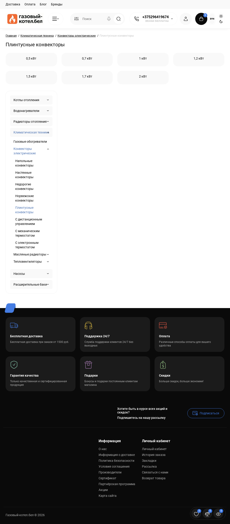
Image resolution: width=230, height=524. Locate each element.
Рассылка (149, 466)
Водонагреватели (26, 111)
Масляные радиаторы (29, 254)
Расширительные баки (30, 284)
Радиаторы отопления (30, 121)
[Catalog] (55, 19)
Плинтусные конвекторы (24, 210)
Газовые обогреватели (30, 141)
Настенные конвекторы (24, 175)
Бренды (56, 4)
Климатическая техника (31, 132)
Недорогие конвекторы (24, 186)
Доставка (13, 4)
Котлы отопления (26, 100)
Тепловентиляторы (27, 261)
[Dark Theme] (221, 21)
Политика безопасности (116, 460)
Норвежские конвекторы (24, 198)
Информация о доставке (117, 455)
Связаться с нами (155, 472)
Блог (43, 4)
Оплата (29, 4)
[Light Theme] (221, 16)
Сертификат (107, 478)
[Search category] (76, 19)
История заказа (154, 455)
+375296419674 (155, 17)
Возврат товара (154, 478)
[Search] (109, 19)
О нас (103, 449)
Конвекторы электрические (24, 151)
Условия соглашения (114, 466)
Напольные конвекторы (24, 163)
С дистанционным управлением (28, 222)
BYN (212, 19)
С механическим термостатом (27, 233)
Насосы (19, 273)
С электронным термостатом (26, 245)
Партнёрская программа (117, 484)
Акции (103, 490)
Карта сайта (108, 495)
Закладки (149, 460)
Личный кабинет (154, 449)
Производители (110, 472)
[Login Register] (186, 19)
